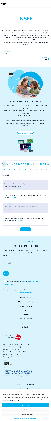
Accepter (25, 405)
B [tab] (14, 164)
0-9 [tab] (8, 164)
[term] (4, 181)
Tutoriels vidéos (25, 298)
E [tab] (21, 164)
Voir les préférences (25, 414)
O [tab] (43, 164)
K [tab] (34, 164)
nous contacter (18, 290)
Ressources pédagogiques (25, 323)
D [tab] (19, 164)
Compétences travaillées (25, 319)
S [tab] (9, 169)
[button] (48, 391)
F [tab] (23, 164)
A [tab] (12, 164)
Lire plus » (22, 186)
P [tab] (45, 164)
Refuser (25, 410)
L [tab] (36, 164)
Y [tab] (41, 169)
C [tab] (16, 164)
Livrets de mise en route (25, 306)
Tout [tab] (4, 164)
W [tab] (31, 169)
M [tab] (38, 164)
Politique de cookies (18, 418)
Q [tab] (48, 164)
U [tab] (20, 169)
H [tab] (28, 164)
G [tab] (25, 164)
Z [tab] (46, 169)
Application (25, 327)
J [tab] (31, 164)
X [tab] (36, 169)
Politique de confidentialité (30, 418)
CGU (23, 281)
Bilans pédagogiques (25, 302)
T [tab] (14, 169)
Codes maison (25, 314)
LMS (25, 310)
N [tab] (41, 164)
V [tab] (25, 169)
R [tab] (4, 169)
